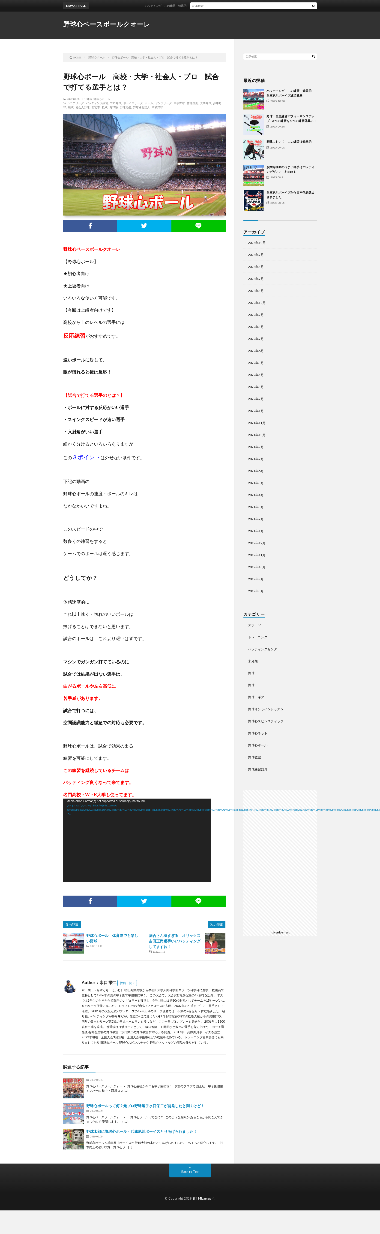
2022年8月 (256, 327)
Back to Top (190, 1171)
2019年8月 (256, 591)
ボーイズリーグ (133, 103)
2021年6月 (256, 471)
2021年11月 (257, 423)
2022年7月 (256, 339)
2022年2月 (256, 399)
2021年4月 (256, 495)
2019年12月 (257, 543)
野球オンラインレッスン (266, 709)
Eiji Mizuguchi (204, 1198)
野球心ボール (101, 98)
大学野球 (205, 103)
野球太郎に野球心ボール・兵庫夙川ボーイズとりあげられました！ (141, 1131)
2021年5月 (256, 483)
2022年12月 (257, 303)
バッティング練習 (97, 103)
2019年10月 (257, 567)
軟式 (105, 107)
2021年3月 (256, 507)
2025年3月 (256, 291)
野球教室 (254, 757)
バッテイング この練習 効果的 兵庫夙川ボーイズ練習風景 (192, 5)
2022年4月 (256, 375)
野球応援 (125, 107)
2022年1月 (256, 411)
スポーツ (254, 625)
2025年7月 (256, 279)
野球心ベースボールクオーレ (106, 24)
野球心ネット (257, 733)
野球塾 (114, 107)
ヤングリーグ (163, 103)
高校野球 (157, 107)
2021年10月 (257, 435)
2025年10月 (257, 243)
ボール (149, 103)
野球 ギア (256, 697)
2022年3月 (256, 387)
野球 (89, 98)
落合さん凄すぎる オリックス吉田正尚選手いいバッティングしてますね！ (174, 941)
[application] (137, 840)
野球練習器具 (141, 107)
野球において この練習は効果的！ (290, 141)
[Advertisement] (280, 859)
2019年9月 (256, 579)
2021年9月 (256, 447)
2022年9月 (256, 315)
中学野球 (179, 103)
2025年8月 (256, 267)
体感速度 (192, 103)
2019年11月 (257, 555)
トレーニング (257, 637)
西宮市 (96, 107)
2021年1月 (256, 531)
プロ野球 (115, 103)
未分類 (253, 661)
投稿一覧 (126, 983)
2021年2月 (256, 519)
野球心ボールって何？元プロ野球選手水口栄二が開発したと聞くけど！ (145, 1105)
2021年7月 (256, 459)
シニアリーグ (75, 103)
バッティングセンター (264, 649)
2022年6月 (256, 351)
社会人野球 (83, 107)
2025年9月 (256, 255)
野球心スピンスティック (266, 721)
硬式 (71, 107)
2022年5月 (256, 363)
